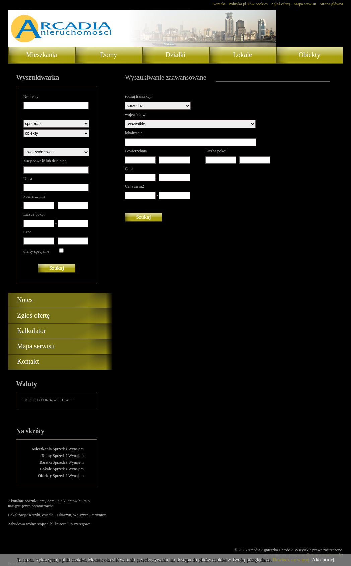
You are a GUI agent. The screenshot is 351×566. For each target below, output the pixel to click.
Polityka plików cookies (248, 4)
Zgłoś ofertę (280, 4)
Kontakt (218, 4)
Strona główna (331, 4)
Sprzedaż (60, 449)
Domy (108, 54)
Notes (25, 299)
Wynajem (76, 449)
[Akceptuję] (322, 559)
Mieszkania (41, 54)
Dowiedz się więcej (291, 559)
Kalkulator (31, 330)
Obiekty (309, 54)
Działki (176, 54)
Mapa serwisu (305, 4)
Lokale (242, 54)
